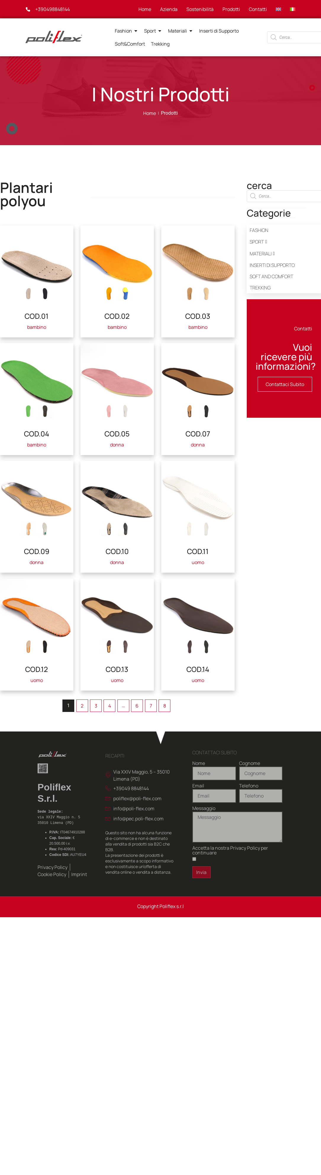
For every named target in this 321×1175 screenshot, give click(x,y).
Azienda (169, 9)
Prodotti (231, 9)
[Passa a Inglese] (278, 9)
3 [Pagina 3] (96, 705)
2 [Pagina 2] (82, 705)
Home (144, 9)
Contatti (258, 9)
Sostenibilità (200, 9)
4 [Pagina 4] (109, 705)
